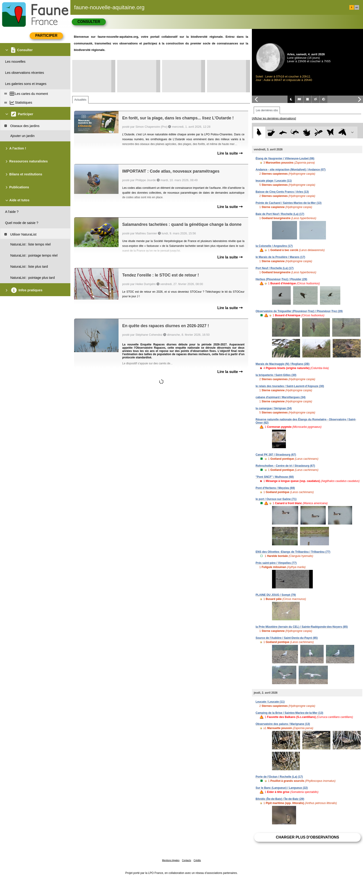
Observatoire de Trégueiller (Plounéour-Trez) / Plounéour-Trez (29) (299, 311)
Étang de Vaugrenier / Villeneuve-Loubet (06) (285, 158)
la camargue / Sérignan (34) (274, 408)
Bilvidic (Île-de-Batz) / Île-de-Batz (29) (280, 799)
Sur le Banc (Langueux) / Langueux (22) (282, 787)
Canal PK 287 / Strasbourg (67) (276, 454)
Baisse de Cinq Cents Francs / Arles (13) (282, 191)
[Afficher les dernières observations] (274, 118)
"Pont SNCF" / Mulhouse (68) (275, 476)
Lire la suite (230, 153)
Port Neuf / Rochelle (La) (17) (275, 268)
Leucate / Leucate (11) (270, 701)
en (357, 7)
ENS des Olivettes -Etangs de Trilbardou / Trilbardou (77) (293, 551)
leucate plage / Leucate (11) (274, 180)
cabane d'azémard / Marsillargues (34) (281, 397)
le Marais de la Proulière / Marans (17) (280, 257)
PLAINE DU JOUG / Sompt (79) (276, 594)
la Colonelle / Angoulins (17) (274, 246)
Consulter (88, 22)
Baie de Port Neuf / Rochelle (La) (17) (280, 214)
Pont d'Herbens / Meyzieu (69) (275, 488)
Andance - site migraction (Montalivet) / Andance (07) (290, 169)
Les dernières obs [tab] (267, 110)
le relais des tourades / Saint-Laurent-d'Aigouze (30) (290, 386)
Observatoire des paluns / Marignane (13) (283, 724)
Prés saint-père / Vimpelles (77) (276, 563)
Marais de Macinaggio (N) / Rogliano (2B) (283, 364)
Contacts (186, 860)
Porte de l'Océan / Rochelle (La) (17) (279, 776)
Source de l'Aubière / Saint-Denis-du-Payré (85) (287, 638)
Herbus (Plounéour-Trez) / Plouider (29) (281, 279)
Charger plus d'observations (307, 837)
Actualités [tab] (80, 99)
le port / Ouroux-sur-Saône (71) (276, 499)
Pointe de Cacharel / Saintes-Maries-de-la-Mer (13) (289, 203)
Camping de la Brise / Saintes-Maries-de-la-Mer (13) (289, 712)
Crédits (197, 860)
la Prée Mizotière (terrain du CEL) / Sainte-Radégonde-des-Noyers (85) (302, 626)
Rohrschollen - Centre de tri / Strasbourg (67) (285, 465)
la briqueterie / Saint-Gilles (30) (276, 375)
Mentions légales (170, 860)
